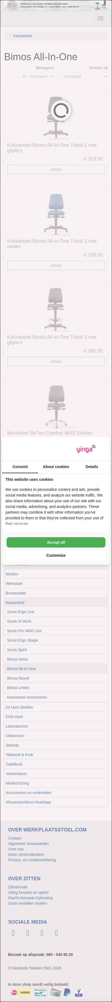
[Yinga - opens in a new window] (86, 448)
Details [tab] (92, 467)
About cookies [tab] (56, 467)
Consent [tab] (20, 467)
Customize (56, 555)
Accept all (56, 542)
